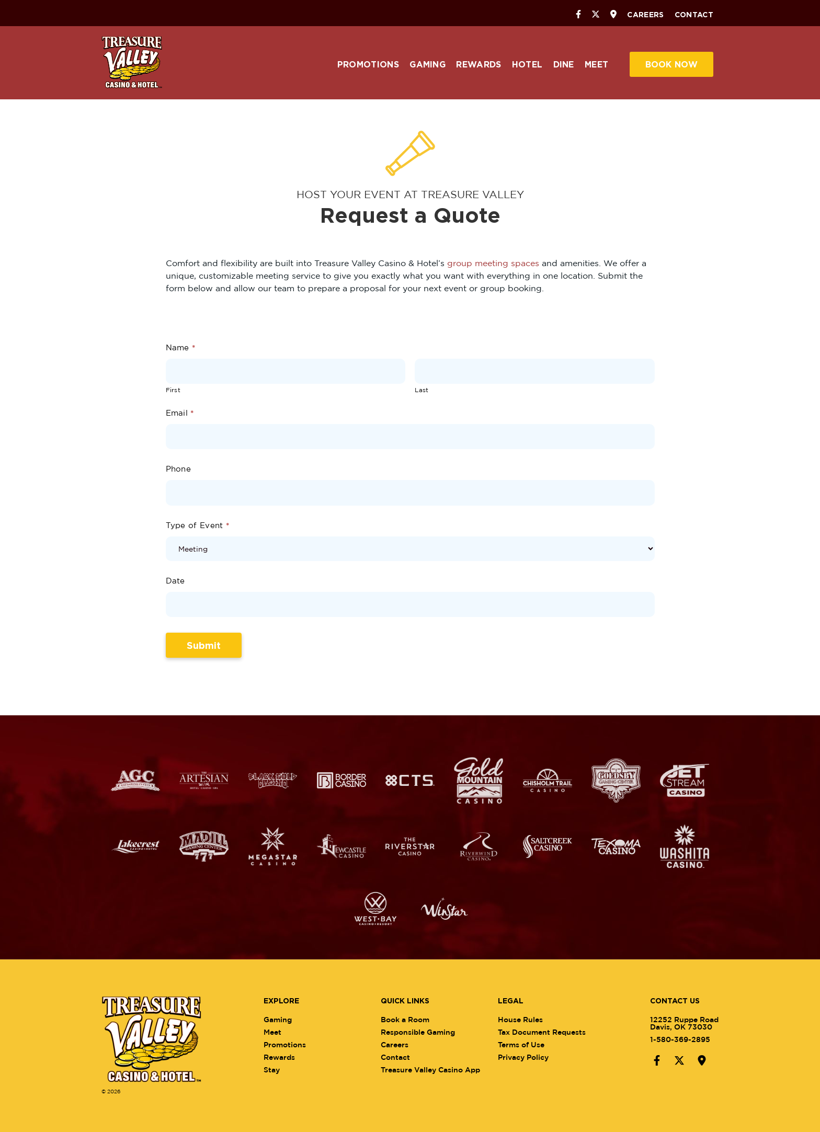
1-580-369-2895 (676, 1039)
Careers (645, 14)
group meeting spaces (493, 263)
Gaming (427, 64)
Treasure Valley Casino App (434, 1069)
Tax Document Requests (546, 1032)
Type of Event (198, 525)
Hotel (527, 64)
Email (180, 412)
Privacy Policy (527, 1057)
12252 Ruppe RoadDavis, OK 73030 (680, 1023)
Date (175, 580)
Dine (563, 64)
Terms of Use (525, 1044)
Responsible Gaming (421, 1032)
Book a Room (408, 1019)
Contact (694, 14)
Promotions (368, 64)
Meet (596, 64)
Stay (275, 1069)
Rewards (478, 64)
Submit (204, 645)
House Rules (524, 1019)
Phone (178, 468)
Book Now (671, 64)
